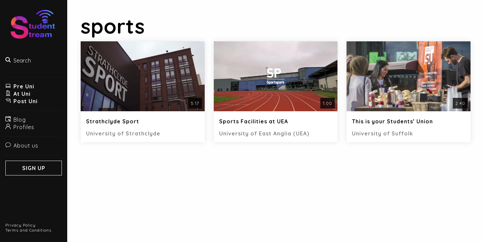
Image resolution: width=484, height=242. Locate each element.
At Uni (18, 93)
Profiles (19, 127)
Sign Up (33, 168)
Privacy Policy (20, 225)
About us (21, 145)
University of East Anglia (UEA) (264, 133)
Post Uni (21, 101)
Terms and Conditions (28, 230)
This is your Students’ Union (392, 121)
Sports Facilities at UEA (253, 121)
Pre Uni (19, 86)
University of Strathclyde (123, 133)
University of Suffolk (382, 133)
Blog (15, 119)
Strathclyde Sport (112, 121)
